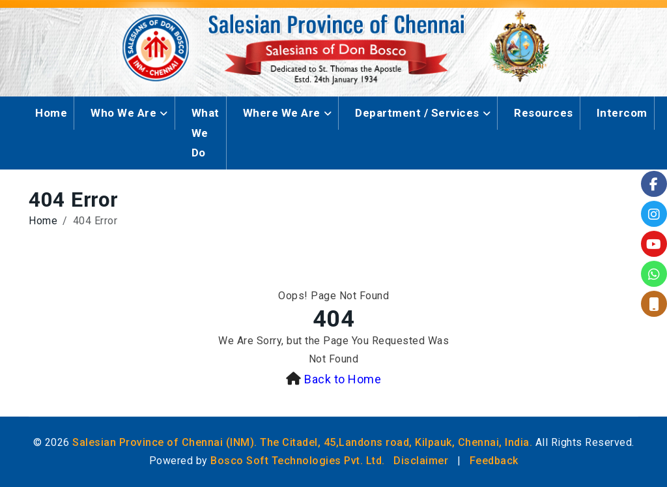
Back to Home (342, 379)
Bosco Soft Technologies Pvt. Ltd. (297, 460)
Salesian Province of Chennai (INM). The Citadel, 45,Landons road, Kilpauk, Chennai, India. (302, 442)
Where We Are (281, 112)
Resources (543, 112)
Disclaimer (420, 460)
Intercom (622, 112)
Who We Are (123, 112)
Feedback (494, 460)
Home (51, 112)
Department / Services (417, 112)
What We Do (206, 132)
